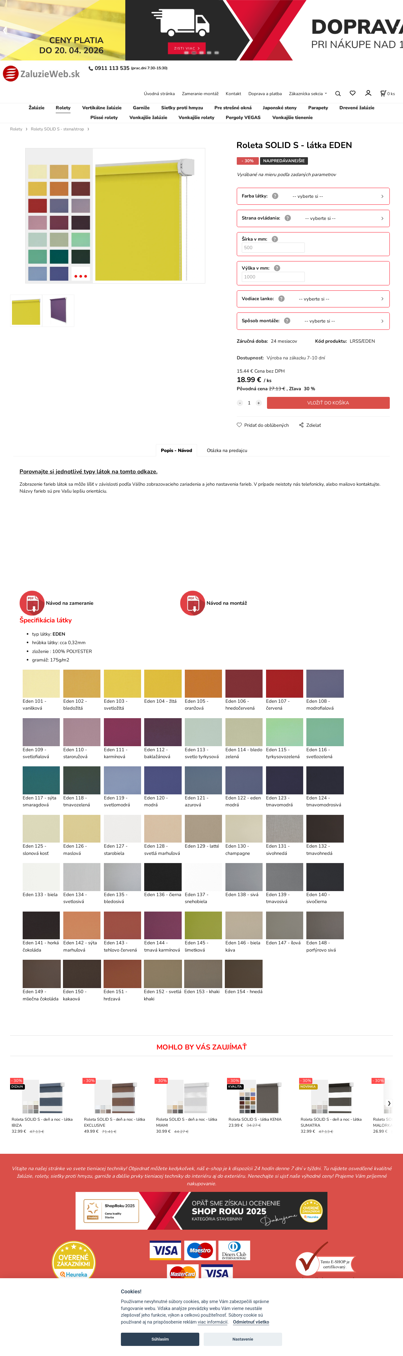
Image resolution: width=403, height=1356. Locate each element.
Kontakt (233, 94)
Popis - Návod (176, 450)
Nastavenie (242, 1339)
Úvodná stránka (159, 94)
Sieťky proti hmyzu (182, 108)
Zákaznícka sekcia (306, 94)
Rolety (63, 108)
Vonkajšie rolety (196, 117)
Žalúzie (36, 108)
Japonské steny (280, 108)
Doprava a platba (265, 94)
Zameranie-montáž (200, 94)
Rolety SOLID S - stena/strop (57, 129)
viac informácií (212, 1322)
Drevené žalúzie (356, 108)
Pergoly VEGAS (243, 117)
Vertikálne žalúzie (102, 108)
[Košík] (387, 93)
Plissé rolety (104, 117)
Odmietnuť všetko (251, 1322)
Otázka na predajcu (227, 450)
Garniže (141, 108)
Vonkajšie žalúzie (148, 117)
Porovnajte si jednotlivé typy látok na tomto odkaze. (88, 471)
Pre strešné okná (233, 108)
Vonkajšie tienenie (292, 117)
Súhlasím (160, 1339)
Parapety (318, 108)
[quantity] (249, 403)
